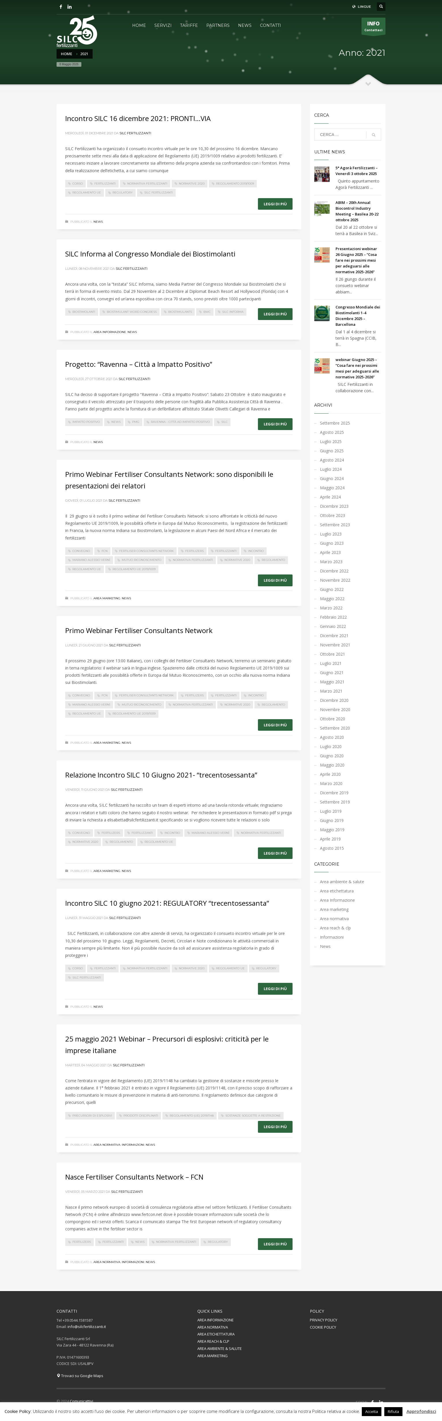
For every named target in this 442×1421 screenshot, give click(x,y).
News (98, 222)
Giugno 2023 (332, 543)
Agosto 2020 (332, 737)
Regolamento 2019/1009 (235, 183)
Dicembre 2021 (334, 635)
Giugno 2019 (332, 820)
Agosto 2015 (332, 848)
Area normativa (106, 1145)
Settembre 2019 (335, 802)
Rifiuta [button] (393, 1411)
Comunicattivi (81, 1401)
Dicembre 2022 (334, 571)
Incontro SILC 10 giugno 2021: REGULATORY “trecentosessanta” (167, 903)
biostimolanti (83, 312)
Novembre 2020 (335, 709)
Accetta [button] (371, 1411)
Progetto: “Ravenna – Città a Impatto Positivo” (138, 364)
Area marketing (106, 598)
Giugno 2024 (332, 478)
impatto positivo (86, 422)
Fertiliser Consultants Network (146, 551)
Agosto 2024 (332, 460)
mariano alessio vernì (91, 560)
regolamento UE (86, 192)
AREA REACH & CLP (213, 1341)
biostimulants (180, 312)
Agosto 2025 (332, 432)
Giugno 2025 (332, 450)
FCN (105, 551)
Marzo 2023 (331, 561)
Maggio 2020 (332, 765)
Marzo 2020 (331, 783)
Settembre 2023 (335, 524)
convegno (81, 551)
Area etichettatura (337, 891)
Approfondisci (421, 1411)
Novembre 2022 (335, 580)
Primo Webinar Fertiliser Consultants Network (139, 630)
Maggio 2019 (332, 829)
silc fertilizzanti (158, 192)
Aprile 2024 (330, 497)
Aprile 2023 (330, 552)
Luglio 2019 (331, 811)
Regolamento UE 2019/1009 (134, 569)
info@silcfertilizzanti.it (87, 1326)
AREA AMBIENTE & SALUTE (219, 1348)
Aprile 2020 (330, 774)
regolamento (273, 560)
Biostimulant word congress (132, 312)
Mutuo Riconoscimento (141, 560)
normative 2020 (192, 183)
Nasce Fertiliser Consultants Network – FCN (134, 1177)
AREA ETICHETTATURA (216, 1334)
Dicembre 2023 (334, 506)
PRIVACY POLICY (323, 1320)
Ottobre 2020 (332, 718)
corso (77, 183)
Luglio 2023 (331, 534)
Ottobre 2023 (332, 515)
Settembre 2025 (335, 423)
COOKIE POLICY (323, 1327)
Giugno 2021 (332, 672)
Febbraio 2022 (333, 617)
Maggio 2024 (332, 487)
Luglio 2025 (331, 441)
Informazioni (133, 1145)
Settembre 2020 (335, 728)
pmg (135, 422)
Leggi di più (275, 204)
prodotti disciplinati (140, 1115)
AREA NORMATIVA (212, 1327)
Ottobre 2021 (332, 654)
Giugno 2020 (332, 755)
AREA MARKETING (212, 1355)
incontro (256, 551)
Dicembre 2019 (334, 792)
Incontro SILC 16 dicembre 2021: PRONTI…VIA (138, 118)
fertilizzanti (105, 183)
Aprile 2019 (330, 839)
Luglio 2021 (331, 663)
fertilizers (194, 551)
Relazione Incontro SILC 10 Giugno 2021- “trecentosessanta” (161, 775)
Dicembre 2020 (334, 700)
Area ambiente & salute (342, 881)
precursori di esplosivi (92, 1115)
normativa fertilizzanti (147, 183)
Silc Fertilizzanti (135, 133)
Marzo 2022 (331, 608)
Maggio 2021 (332, 682)
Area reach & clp (335, 928)
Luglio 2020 (331, 746)
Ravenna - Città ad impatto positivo (180, 422)
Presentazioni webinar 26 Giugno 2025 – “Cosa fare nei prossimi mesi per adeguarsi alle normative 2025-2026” (356, 260)
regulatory (123, 192)
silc (224, 422)
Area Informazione (109, 332)
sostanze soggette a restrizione (253, 1115)
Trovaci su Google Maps (80, 1375)
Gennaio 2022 (333, 626)
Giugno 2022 (332, 589)
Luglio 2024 (331, 469)
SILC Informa (233, 312)
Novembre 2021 (335, 645)
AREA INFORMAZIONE (215, 1320)
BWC (207, 312)
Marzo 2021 (331, 691)
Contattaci (373, 27)
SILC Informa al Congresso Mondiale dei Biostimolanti (150, 253)
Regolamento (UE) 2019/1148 (192, 1115)
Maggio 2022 (332, 598)
